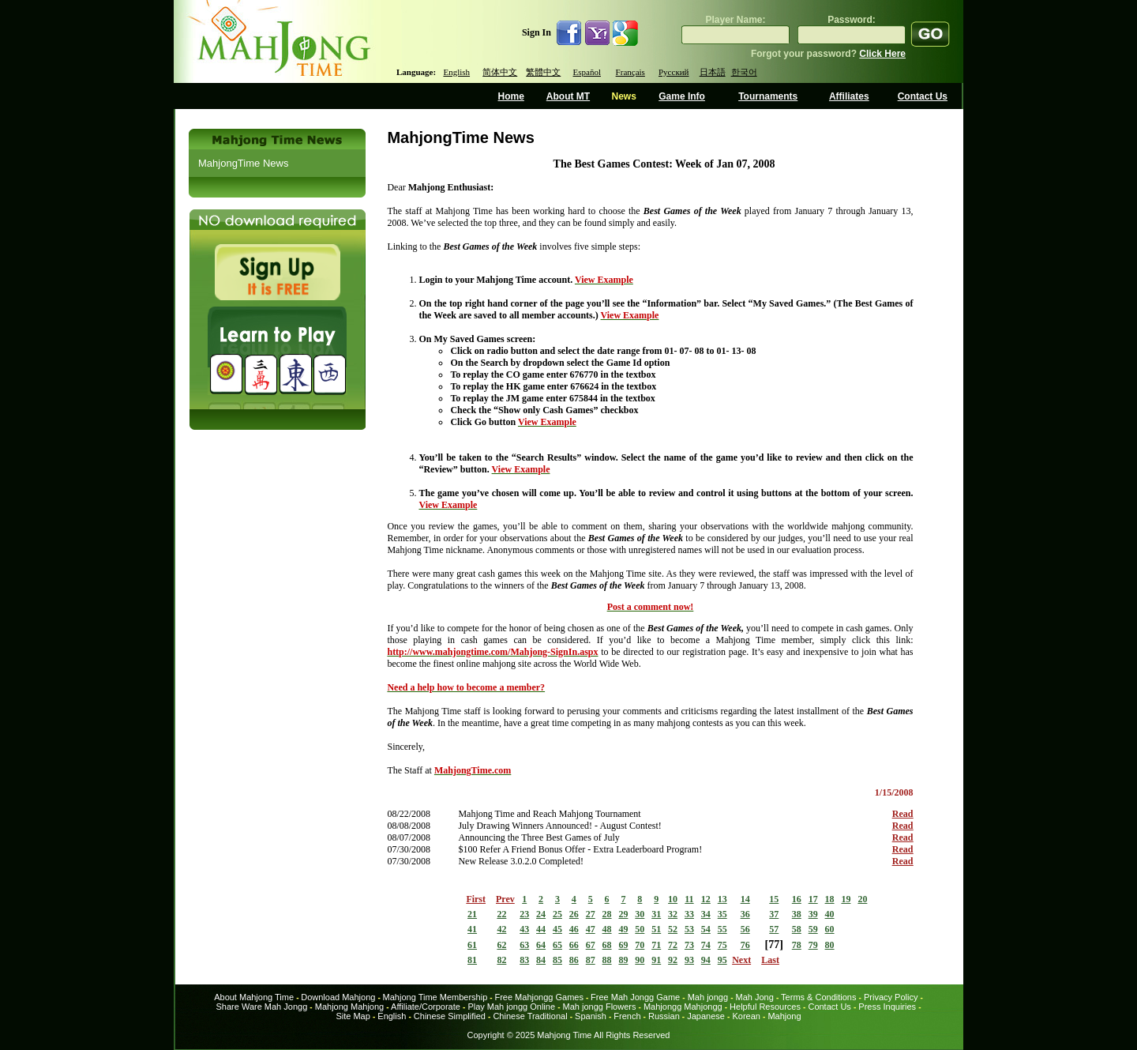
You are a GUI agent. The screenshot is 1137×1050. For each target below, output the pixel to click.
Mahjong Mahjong (349, 1006)
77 (773, 944)
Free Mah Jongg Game (635, 997)
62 (501, 944)
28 (607, 914)
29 (623, 914)
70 (639, 944)
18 (830, 899)
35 (722, 914)
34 (706, 914)
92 (672, 959)
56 (745, 929)
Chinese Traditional (530, 1016)
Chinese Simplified (450, 1016)
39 (813, 914)
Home (511, 96)
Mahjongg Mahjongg (683, 1006)
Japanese (706, 1016)
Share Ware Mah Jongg (262, 1006)
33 (689, 914)
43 (524, 929)
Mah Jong (755, 997)
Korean (746, 1016)
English (456, 72)
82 (501, 959)
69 (623, 944)
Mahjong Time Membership (435, 997)
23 (524, 914)
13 (722, 899)
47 (590, 929)
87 (590, 959)
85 (557, 959)
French (627, 1016)
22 (501, 914)
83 (524, 959)
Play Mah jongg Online (511, 1006)
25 (557, 914)
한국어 (744, 72)
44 (541, 929)
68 (607, 944)
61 (472, 944)
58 (796, 929)
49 (623, 929)
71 (656, 944)
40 (830, 914)
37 (774, 914)
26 (574, 914)
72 (672, 944)
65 (557, 944)
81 (472, 959)
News (623, 96)
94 (706, 959)
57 (774, 929)
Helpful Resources (765, 1006)
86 (574, 959)
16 (796, 899)
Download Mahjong (338, 997)
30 (639, 914)
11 (689, 899)
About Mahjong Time (254, 997)
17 (813, 899)
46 (574, 929)
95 (722, 959)
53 (689, 929)
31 (656, 914)
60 (830, 929)
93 (689, 959)
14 (745, 899)
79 (813, 944)
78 (796, 944)
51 (656, 929)
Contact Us (923, 96)
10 (672, 899)
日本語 (713, 72)
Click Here (882, 53)
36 (745, 914)
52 (672, 929)
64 (541, 944)
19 (845, 899)
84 (541, 959)
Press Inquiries (887, 1006)
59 (813, 929)
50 (639, 929)
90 (639, 959)
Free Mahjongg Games (539, 997)
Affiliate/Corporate (425, 1006)
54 (706, 929)
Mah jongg (708, 997)
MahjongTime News (243, 163)
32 (672, 914)
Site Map (353, 1016)
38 (796, 914)
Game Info (682, 96)
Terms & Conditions (818, 997)
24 (541, 914)
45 (557, 929)
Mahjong (784, 1016)
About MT (568, 96)
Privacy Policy (890, 997)
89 (623, 959)
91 (656, 959)
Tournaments (767, 96)
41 (472, 929)
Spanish (590, 1016)
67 (590, 944)
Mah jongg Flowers (599, 1006)
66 (574, 944)
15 (774, 899)
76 (745, 944)
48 (607, 929)
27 (590, 914)
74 (706, 944)
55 (722, 929)
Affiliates (849, 96)
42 (501, 929)
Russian (664, 1016)
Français (630, 72)
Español (587, 72)
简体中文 (499, 72)
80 (830, 944)
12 (706, 899)
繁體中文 (543, 72)
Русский (674, 72)
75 (722, 944)
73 (689, 944)
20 (862, 899)
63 (524, 944)
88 (607, 959)
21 (472, 914)
